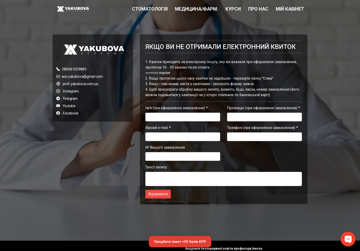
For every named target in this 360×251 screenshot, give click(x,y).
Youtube (69, 106)
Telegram (70, 98)
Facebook (71, 113)
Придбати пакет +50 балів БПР (180, 242)
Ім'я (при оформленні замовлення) (175, 108)
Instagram (71, 91)
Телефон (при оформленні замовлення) (261, 128)
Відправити (158, 194)
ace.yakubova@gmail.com (82, 76)
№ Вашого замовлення (165, 147)
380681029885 (74, 69)
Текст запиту (156, 167)
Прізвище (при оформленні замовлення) (262, 108)
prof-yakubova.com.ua (80, 84)
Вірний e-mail (156, 128)
